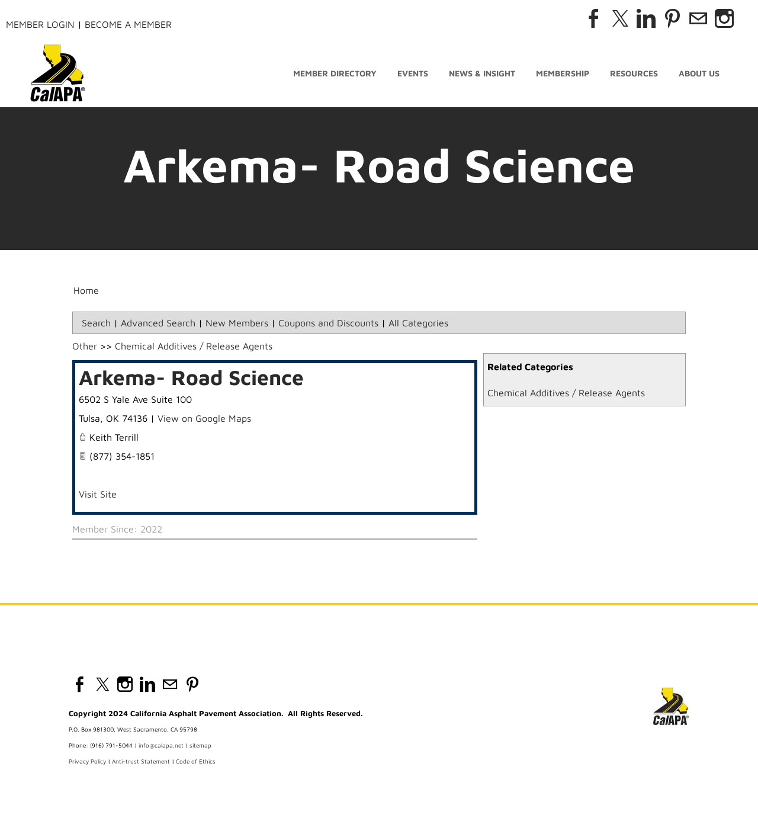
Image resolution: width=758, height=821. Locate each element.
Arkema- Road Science (191, 380)
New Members (236, 326)
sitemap (200, 748)
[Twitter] (620, 18)
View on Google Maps (204, 421)
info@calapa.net (161, 748)
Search (96, 326)
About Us (699, 75)
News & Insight (482, 75)
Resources (634, 75)
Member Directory (335, 75)
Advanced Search (158, 326)
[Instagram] (724, 18)
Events (412, 75)
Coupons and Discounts (328, 326)
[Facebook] (593, 18)
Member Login (40, 24)
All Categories (418, 326)
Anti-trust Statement (141, 764)
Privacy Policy (87, 764)
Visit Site (98, 497)
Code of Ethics (196, 764)
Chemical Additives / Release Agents (566, 396)
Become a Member (128, 24)
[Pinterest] (672, 18)
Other (84, 349)
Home (86, 293)
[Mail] (698, 18)
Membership (562, 75)
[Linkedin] (646, 18)
